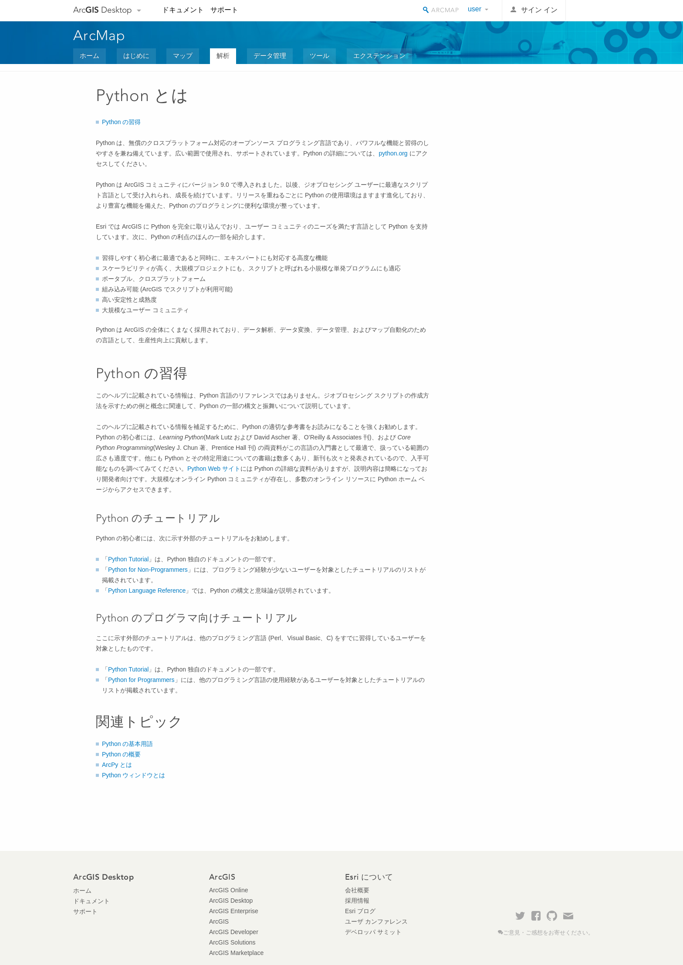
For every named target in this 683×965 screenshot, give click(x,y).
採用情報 (357, 900)
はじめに (136, 55)
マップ (183, 55)
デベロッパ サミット (373, 931)
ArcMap (99, 35)
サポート (224, 10)
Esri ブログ (360, 911)
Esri (591, 10)
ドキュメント (183, 10)
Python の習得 (121, 121)
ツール (319, 55)
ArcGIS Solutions (232, 942)
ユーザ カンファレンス (376, 921)
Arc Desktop (102, 10)
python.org (393, 153)
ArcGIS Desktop (231, 900)
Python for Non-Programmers (148, 569)
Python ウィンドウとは (133, 775)
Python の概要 (121, 754)
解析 (223, 55)
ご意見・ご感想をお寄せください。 (548, 933)
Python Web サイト (213, 468)
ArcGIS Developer (233, 931)
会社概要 (357, 890)
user (474, 9)
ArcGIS (219, 921)
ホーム (89, 55)
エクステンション (379, 55)
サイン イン (539, 10)
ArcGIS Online (228, 890)
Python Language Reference (147, 590)
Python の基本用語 (127, 743)
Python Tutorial (128, 559)
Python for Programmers (141, 679)
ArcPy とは (117, 764)
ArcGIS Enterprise (233, 911)
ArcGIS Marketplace (236, 952)
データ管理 (270, 55)
